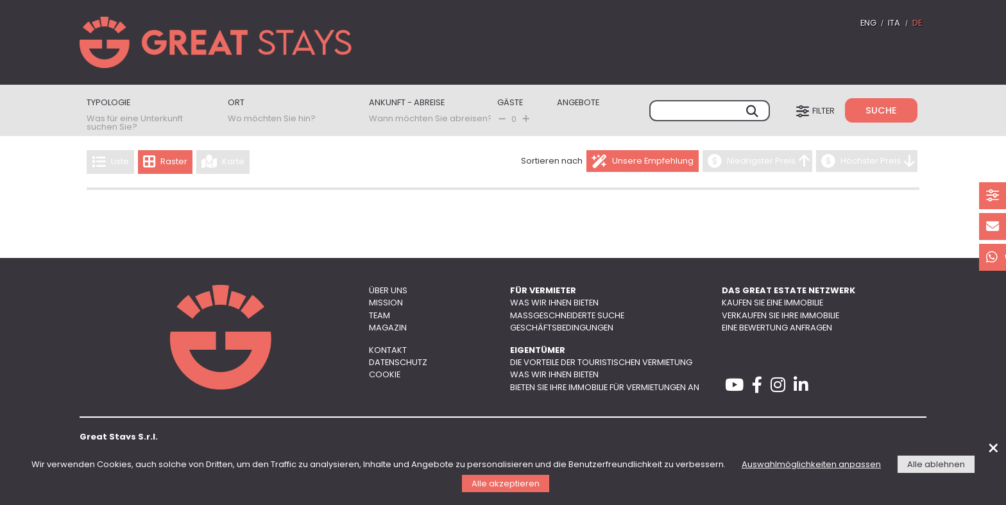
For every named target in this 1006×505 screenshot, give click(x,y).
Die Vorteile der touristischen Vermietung (601, 363)
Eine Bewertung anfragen (777, 328)
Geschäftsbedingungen (561, 328)
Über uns (388, 291)
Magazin (388, 328)
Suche (881, 111)
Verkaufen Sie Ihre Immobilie (780, 316)
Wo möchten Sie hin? (272, 119)
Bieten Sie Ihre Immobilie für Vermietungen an (604, 388)
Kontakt (388, 351)
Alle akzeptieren (506, 484)
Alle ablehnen (936, 465)
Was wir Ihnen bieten (554, 303)
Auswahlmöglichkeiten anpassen (811, 465)
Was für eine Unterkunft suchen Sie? (135, 123)
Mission (386, 303)
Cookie (384, 375)
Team (379, 316)
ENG (868, 23)
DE (917, 23)
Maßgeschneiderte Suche (567, 316)
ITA (894, 23)
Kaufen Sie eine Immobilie (772, 303)
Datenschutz (398, 363)
